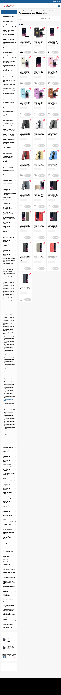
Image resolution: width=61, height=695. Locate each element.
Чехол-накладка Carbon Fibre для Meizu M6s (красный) (39, 228)
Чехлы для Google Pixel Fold (8, 269)
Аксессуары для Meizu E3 (9, 359)
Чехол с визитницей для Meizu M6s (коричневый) (52, 104)
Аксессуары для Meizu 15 (9, 336)
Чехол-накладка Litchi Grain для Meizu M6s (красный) (52, 259)
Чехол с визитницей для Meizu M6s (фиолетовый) (38, 104)
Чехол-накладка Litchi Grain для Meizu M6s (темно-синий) (25, 290)
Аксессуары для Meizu (37, 10)
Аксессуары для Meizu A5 (9, 356)
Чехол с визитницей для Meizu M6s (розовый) (52, 73)
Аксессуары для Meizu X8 (9, 441)
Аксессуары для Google (27, 10)
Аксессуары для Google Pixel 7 (9, 276)
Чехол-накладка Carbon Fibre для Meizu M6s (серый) (25, 228)
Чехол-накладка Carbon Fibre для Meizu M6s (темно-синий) (53, 228)
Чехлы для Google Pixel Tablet (9, 258)
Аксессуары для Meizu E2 (9, 357)
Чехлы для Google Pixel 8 (8, 263)
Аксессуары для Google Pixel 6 (9, 280)
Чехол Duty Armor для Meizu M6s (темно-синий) (25, 196)
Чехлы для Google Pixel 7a (8, 271)
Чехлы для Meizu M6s (9, 405)
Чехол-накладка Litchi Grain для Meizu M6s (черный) (25, 259)
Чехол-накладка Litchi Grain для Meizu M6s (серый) (39, 259)
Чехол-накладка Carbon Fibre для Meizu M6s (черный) (53, 196)
